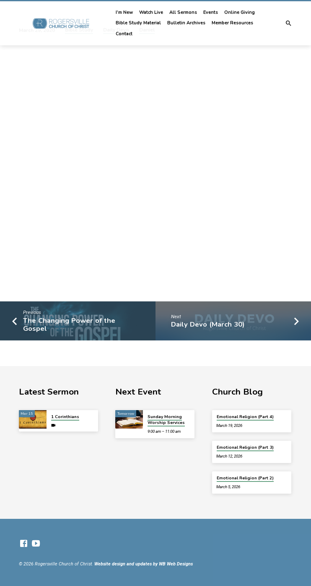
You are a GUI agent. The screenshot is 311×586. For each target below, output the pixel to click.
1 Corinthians (65, 417)
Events (210, 12)
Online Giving (239, 12)
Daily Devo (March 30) (208, 324)
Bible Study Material (138, 23)
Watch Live (151, 12)
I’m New (124, 12)
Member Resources (232, 23)
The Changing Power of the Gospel (69, 324)
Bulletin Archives (186, 23)
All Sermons (183, 12)
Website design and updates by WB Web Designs (143, 564)
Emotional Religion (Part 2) (245, 478)
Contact (124, 34)
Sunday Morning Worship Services (166, 420)
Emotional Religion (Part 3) (245, 447)
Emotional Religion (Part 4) (245, 417)
